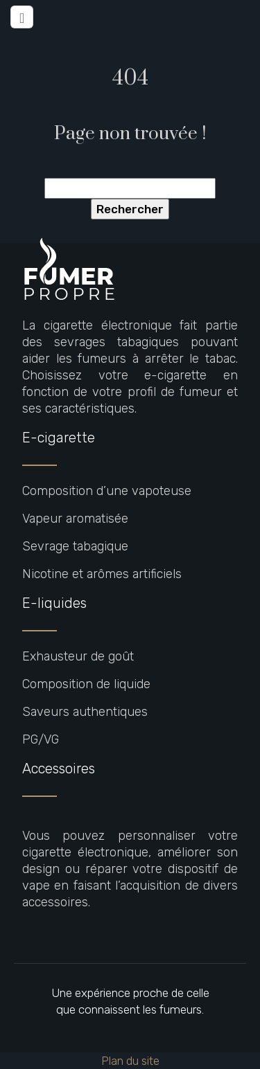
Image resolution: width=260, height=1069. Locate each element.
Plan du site (130, 1061)
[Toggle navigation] (21, 17)
